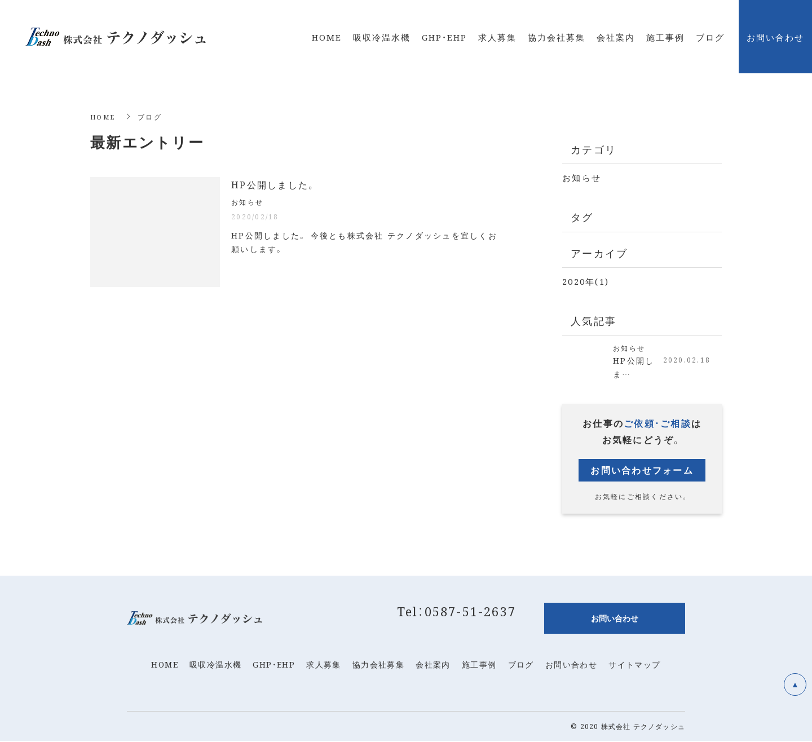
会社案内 (433, 665)
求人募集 (323, 665)
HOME (103, 116)
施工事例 (479, 665)
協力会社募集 (378, 665)
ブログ (521, 665)
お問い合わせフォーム (642, 471)
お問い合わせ (571, 665)
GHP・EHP (274, 665)
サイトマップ (634, 665)
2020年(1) (585, 281)
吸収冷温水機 (215, 665)
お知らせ (581, 177)
